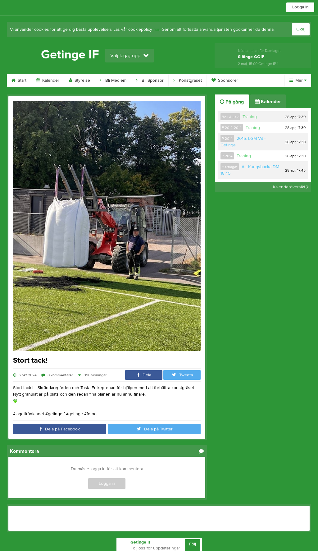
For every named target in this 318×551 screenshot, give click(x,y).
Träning (250, 117)
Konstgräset (187, 80)
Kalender (47, 80)
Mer (298, 80)
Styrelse (79, 80)
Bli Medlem (113, 80)
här (156, 29)
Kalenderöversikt (291, 187)
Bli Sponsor (150, 80)
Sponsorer (224, 80)
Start (18, 80)
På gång (232, 102)
